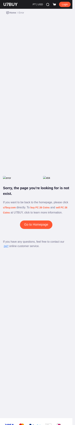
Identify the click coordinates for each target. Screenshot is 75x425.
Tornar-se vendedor (13, 296)
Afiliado (7, 336)
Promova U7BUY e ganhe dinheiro (20, 320)
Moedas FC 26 (10, 291)
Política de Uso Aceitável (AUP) (18, 359)
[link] (9, 13)
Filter (64, 21)
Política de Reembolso (14, 376)
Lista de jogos (10, 273)
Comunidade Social (13, 331)
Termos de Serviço (12, 349)
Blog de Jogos (10, 267)
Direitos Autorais (11, 370)
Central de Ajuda (11, 262)
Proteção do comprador (14, 302)
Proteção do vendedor (14, 307)
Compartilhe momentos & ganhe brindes (22, 325)
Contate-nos (9, 278)
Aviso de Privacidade (13, 354)
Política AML (9, 365)
